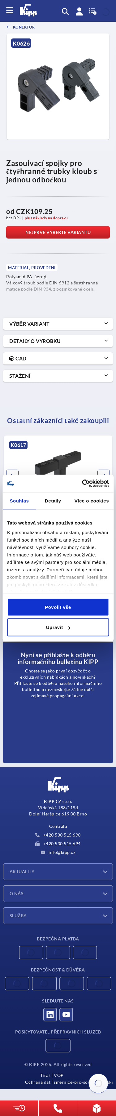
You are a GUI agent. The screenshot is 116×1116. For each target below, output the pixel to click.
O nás (17, 893)
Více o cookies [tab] (92, 500)
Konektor (23, 27)
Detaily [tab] (53, 500)
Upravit (58, 627)
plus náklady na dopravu (46, 218)
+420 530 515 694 (58, 843)
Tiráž (45, 1075)
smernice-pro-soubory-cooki (83, 1082)
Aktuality (22, 871)
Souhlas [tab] (19, 500)
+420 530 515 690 (58, 835)
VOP (59, 1075)
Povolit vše (58, 606)
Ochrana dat (38, 1082)
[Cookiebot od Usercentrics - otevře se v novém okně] (82, 484)
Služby (18, 915)
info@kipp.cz (58, 852)
